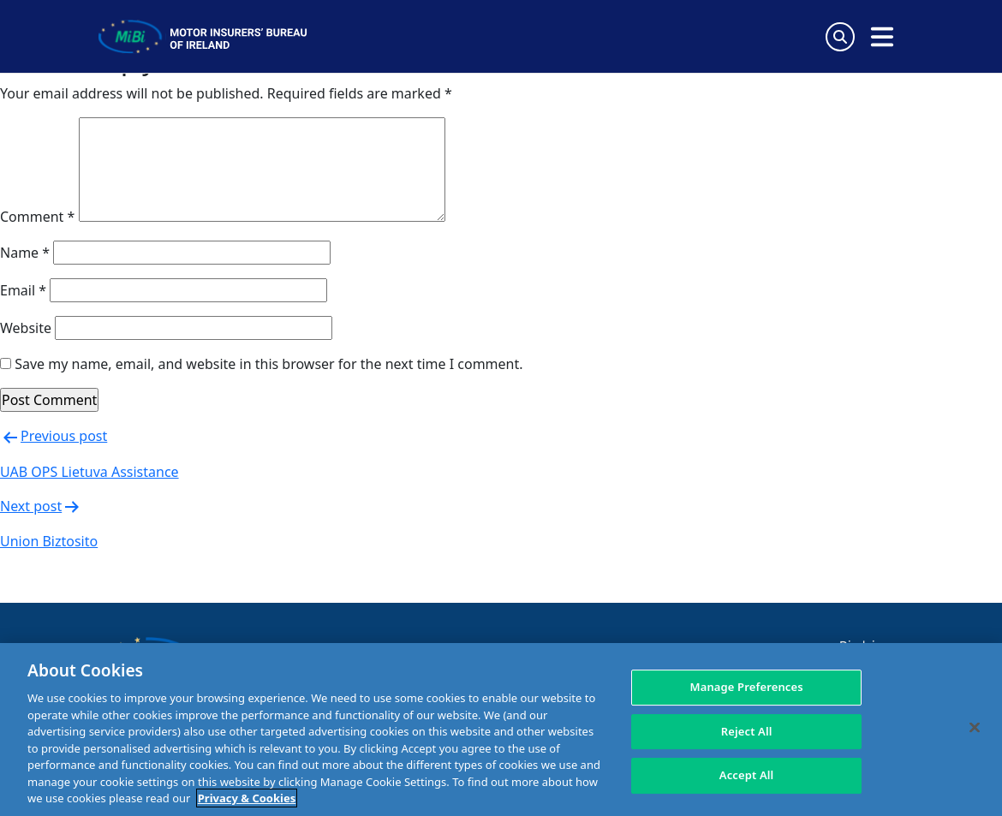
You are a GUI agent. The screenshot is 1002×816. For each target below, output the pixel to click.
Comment (37, 216)
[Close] (974, 728)
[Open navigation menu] (882, 36)
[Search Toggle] (840, 36)
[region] (501, 729)
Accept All (746, 775)
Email (23, 290)
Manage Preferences (746, 686)
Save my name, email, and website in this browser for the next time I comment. (268, 363)
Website (25, 328)
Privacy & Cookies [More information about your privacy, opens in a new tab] (246, 798)
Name (25, 252)
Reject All (746, 731)
